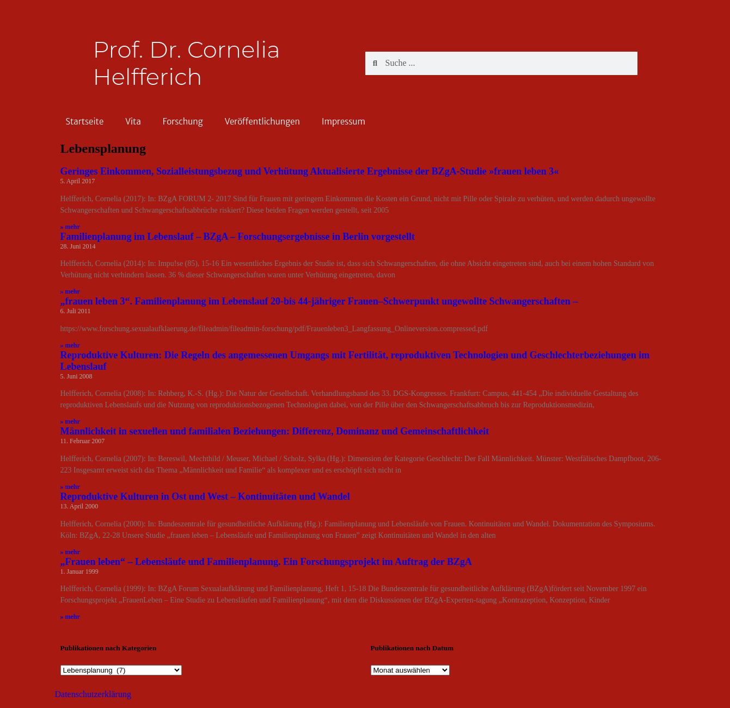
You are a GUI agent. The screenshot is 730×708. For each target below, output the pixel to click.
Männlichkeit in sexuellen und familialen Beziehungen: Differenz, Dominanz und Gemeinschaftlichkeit (274, 431)
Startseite (85, 121)
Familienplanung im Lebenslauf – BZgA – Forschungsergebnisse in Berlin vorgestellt (237, 236)
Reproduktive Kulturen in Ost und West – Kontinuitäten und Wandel (205, 496)
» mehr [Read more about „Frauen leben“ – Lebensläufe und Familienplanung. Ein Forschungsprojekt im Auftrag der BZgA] (70, 616)
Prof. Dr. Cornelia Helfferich (186, 63)
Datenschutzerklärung (93, 694)
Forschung (183, 121)
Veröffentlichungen (262, 121)
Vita (133, 121)
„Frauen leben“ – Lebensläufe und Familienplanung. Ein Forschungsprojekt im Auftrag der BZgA (266, 561)
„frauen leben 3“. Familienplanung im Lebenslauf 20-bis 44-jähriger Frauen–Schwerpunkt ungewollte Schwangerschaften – (319, 301)
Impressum (343, 121)
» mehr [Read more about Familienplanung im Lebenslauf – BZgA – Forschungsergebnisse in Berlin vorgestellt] (70, 291)
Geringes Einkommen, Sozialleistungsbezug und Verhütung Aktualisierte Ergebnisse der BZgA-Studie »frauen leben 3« (309, 171)
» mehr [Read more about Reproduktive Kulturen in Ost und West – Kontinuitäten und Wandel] (70, 552)
